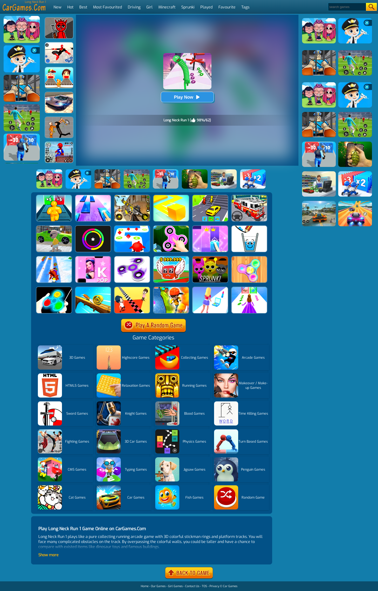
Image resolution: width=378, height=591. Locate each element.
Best (83, 7)
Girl (149, 7)
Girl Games (175, 586)
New (57, 7)
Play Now (187, 97)
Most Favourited (107, 7)
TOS (204, 586)
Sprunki (188, 7)
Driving (134, 7)
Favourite (227, 7)
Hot (70, 7)
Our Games (158, 586)
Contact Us (192, 586)
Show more (48, 554)
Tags (245, 7)
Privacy (214, 586)
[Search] (346, 7)
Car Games (230, 586)
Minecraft (167, 7)
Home (144, 586)
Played (206, 7)
